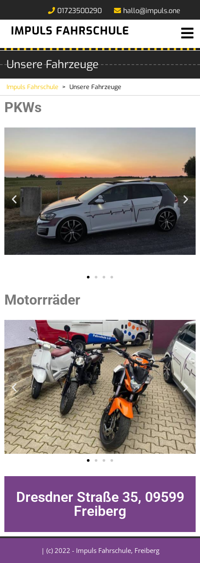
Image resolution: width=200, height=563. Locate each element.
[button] (14, 198)
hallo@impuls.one (147, 10)
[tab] (187, 33)
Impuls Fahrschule (70, 31)
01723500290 (75, 10)
